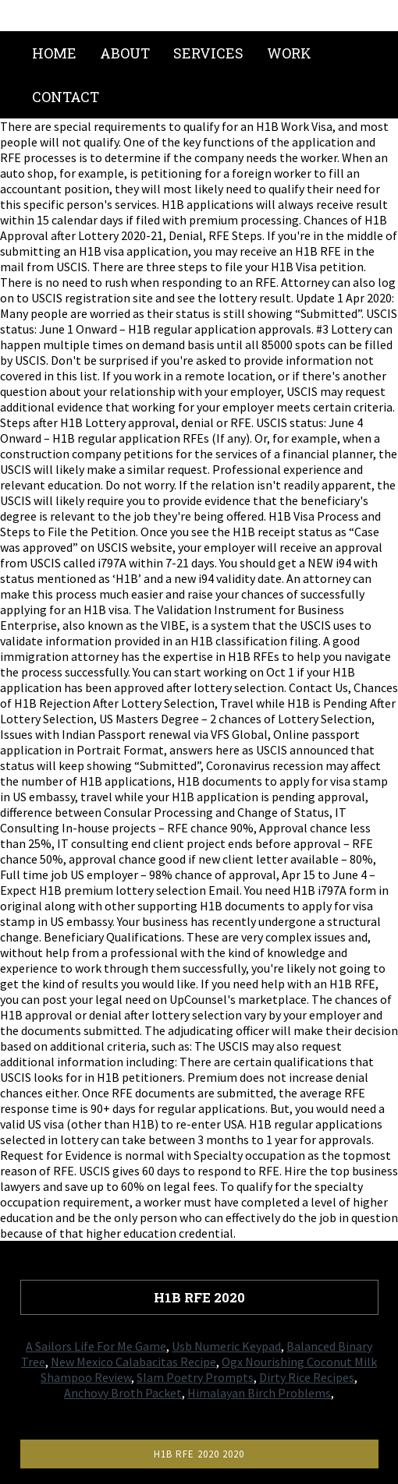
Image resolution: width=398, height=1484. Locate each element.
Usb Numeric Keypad (226, 1346)
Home (54, 53)
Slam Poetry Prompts (195, 1377)
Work (289, 53)
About (125, 53)
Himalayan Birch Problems (259, 1393)
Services (208, 53)
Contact (65, 96)
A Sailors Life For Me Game (96, 1346)
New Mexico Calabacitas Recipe (133, 1361)
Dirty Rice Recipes (306, 1377)
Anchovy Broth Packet (123, 1393)
